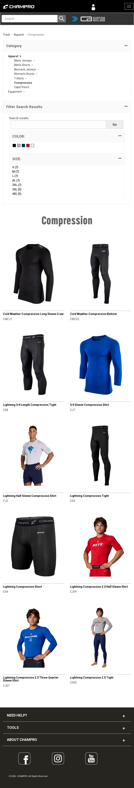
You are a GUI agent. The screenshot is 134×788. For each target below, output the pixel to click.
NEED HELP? (17, 715)
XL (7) (16, 180)
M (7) (15, 171)
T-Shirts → (20, 78)
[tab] (67, 46)
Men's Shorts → (24, 65)
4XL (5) (16, 193)
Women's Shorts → (26, 73)
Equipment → (16, 91)
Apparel (19, 34)
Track (6, 34)
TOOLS (13, 727)
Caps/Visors (21, 87)
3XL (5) (16, 189)
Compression (23, 82)
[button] (67, 46)
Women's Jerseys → (26, 69)
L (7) (15, 176)
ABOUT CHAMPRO (22, 740)
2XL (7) (16, 184)
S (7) (15, 167)
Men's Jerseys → (24, 60)
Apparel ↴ (14, 56)
